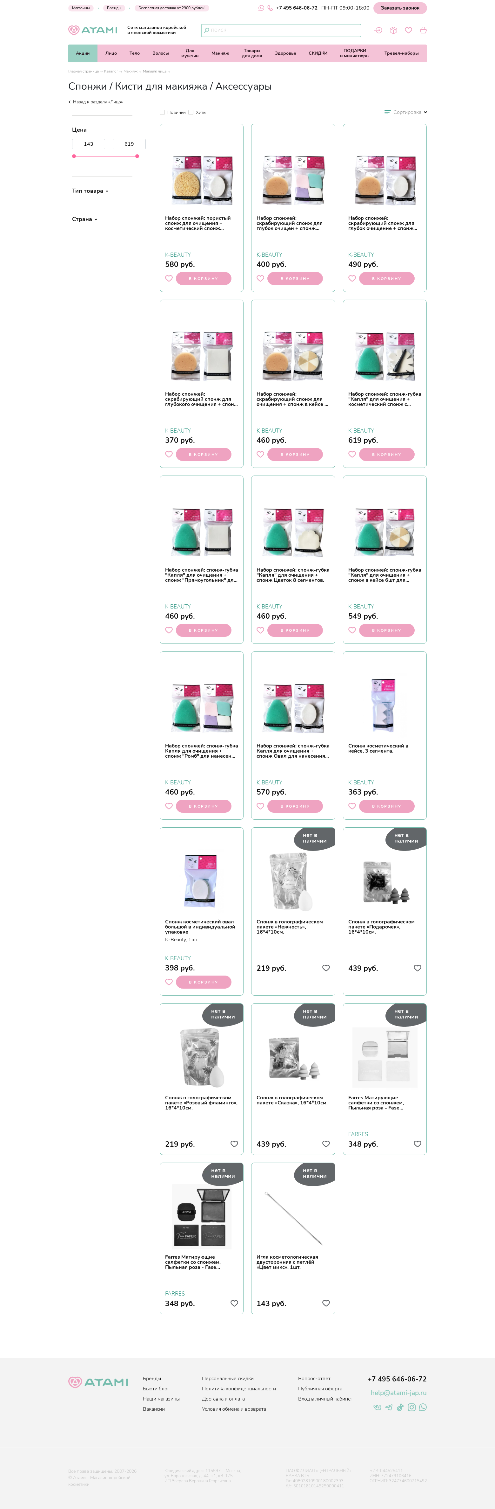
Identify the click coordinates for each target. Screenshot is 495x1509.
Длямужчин (190, 53)
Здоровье (285, 53)
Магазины (81, 7)
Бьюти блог (156, 1388)
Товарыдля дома (252, 53)
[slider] (74, 156)
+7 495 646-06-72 (292, 8)
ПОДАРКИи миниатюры (355, 53)
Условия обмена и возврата (234, 1409)
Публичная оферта (320, 1388)
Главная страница (83, 71)
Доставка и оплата (223, 1398)
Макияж (220, 53)
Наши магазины (161, 1398)
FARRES (358, 1134)
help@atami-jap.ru (399, 1392)
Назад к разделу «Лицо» (95, 102)
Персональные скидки (228, 1378)
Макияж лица (154, 71)
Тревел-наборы (402, 53)
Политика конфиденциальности (239, 1388)
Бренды (114, 7)
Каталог (111, 71)
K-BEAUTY (178, 254)
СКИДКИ (318, 53)
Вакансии (154, 1409)
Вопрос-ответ (314, 1378)
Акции (83, 53)
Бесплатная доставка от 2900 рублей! (171, 7)
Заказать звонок (400, 8)
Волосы (160, 53)
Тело (135, 53)
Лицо (111, 53)
